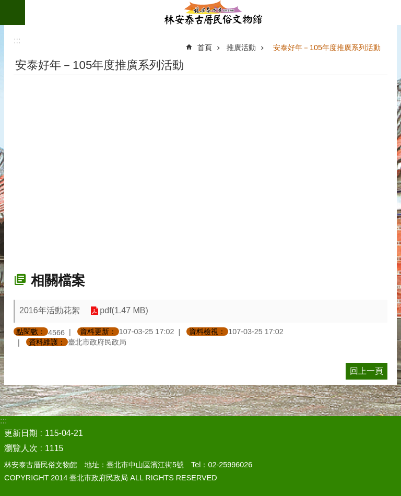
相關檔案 (58, 280)
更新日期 (21, 433)
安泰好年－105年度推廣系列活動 (327, 47)
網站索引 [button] (12, 12)
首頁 (204, 47)
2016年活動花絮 (49, 310)
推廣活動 (241, 47)
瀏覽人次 (21, 448)
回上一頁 (366, 371)
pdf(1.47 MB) (124, 310)
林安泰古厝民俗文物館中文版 (213, 12)
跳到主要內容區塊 (5, 5)
